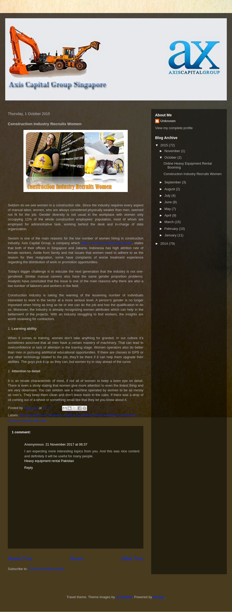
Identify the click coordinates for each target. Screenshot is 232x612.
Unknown (168, 121)
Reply (28, 468)
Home (76, 558)
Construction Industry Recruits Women (192, 174)
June (168, 202)
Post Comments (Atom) (46, 569)
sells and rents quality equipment (106, 243)
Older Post (132, 558)
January (171, 235)
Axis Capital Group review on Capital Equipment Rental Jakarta (67, 415)
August (170, 189)
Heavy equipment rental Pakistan (49, 461)
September (173, 182)
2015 (164, 145)
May (168, 209)
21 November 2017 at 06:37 (66, 444)
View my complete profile (174, 128)
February (171, 229)
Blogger (158, 597)
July (168, 195)
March (169, 222)
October (171, 157)
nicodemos (124, 597)
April (168, 215)
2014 (164, 243)
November (172, 151)
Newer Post (20, 558)
